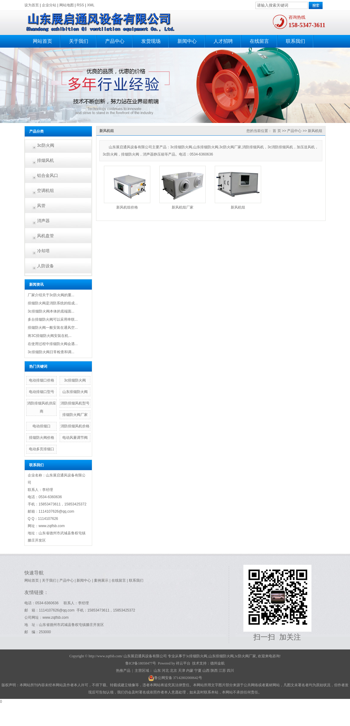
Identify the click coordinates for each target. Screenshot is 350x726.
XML (91, 5)
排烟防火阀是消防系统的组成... (53, 303)
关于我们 (78, 41)
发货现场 (151, 41)
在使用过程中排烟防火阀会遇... (53, 344)
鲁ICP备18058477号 (140, 663)
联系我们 (295, 41)
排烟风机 (45, 160)
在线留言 (259, 41)
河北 (165, 670)
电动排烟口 (42, 426)
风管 (41, 205)
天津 (181, 670)
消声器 (43, 220)
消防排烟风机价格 (75, 426)
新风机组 (315, 131)
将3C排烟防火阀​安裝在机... (49, 336)
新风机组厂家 (182, 207)
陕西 (214, 670)
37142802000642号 (187, 678)
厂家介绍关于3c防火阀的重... (51, 295)
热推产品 (123, 670)
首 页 (277, 131)
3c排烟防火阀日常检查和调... (51, 352)
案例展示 (101, 580)
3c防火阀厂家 (245, 656)
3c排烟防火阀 (75, 380)
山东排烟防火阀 (75, 392)
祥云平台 (183, 663)
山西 (206, 670)
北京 (173, 670)
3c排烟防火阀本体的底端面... (51, 311)
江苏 (222, 670)
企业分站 (49, 5)
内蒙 (189, 670)
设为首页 (31, 5)
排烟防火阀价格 (41, 437)
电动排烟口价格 (41, 380)
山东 (157, 670)
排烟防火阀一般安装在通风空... (53, 327)
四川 (230, 670)
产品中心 (114, 41)
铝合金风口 (47, 175)
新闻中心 (187, 41)
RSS (80, 5)
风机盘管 (45, 235)
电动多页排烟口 (41, 449)
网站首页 (42, 41)
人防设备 (45, 265)
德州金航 (217, 663)
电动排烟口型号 (41, 392)
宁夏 (198, 670)
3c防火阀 (45, 145)
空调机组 (45, 190)
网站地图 (66, 5)
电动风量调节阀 (75, 437)
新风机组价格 (127, 207)
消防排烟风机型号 (75, 403)
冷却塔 (43, 250)
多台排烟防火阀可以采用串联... (53, 319)
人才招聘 (223, 41)
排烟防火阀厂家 (75, 415)
